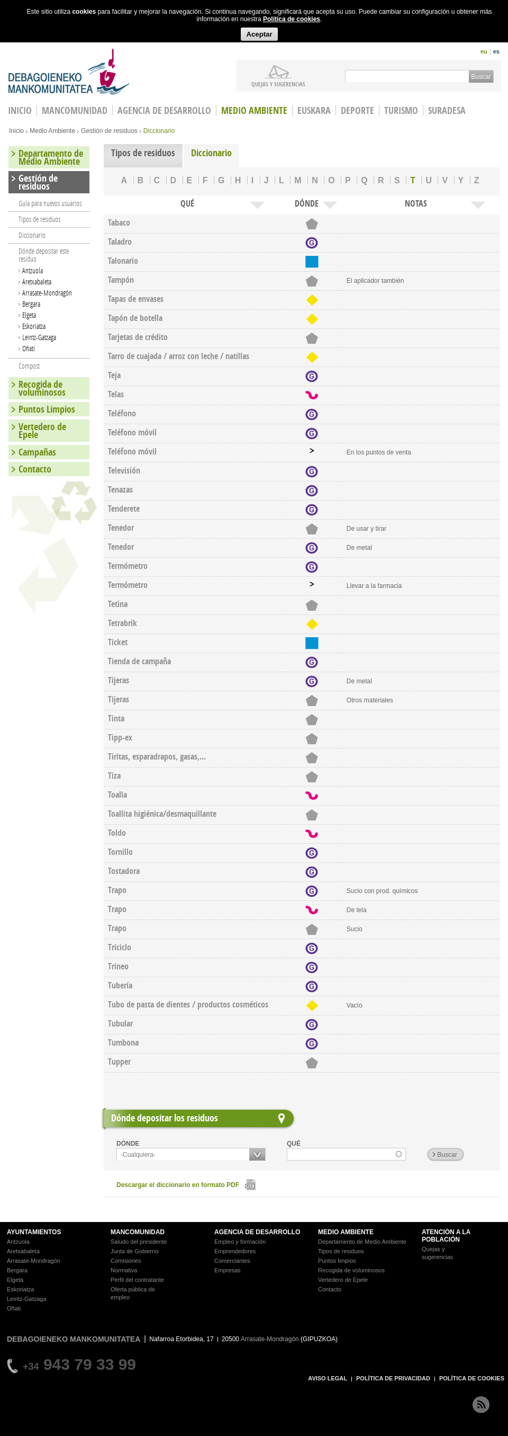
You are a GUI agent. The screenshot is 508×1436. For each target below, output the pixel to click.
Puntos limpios (337, 1260)
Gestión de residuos (109, 131)
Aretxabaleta (36, 282)
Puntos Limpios (47, 409)
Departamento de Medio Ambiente (51, 157)
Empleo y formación (240, 1241)
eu (483, 51)
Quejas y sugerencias (278, 83)
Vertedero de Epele (42, 430)
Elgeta (29, 315)
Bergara (31, 304)
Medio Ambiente (254, 110)
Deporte (357, 110)
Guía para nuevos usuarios (50, 203)
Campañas (37, 452)
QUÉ (294, 1143)
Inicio (16, 131)
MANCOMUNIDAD (138, 1232)
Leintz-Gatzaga (39, 337)
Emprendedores (235, 1251)
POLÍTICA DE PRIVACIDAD (393, 1378)
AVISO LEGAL (327, 1378)
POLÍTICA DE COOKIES (471, 1378)
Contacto (35, 469)
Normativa (124, 1270)
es (496, 51)
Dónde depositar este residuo (44, 255)
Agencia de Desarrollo (164, 110)
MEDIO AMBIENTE (346, 1232)
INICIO (20, 110)
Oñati (28, 348)
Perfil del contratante (137, 1280)
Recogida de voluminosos (42, 388)
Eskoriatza (34, 326)
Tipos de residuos (143, 152)
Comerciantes (232, 1260)
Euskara (314, 110)
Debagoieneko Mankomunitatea (69, 71)
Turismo (401, 110)
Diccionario (211, 152)
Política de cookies (291, 19)
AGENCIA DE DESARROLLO (257, 1232)
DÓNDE (127, 1143)
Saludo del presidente (139, 1241)
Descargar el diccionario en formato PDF (177, 1185)
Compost (29, 366)
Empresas (227, 1270)
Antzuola (32, 270)
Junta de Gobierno (135, 1251)
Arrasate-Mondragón (47, 293)
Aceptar (259, 34)
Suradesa (447, 110)
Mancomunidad (74, 110)
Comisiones (126, 1260)
